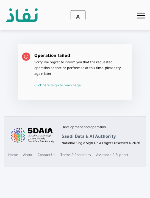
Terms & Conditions (75, 155)
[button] (78, 15)
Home (13, 155)
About (27, 155)
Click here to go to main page (57, 86)
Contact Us (46, 155)
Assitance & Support (112, 155)
